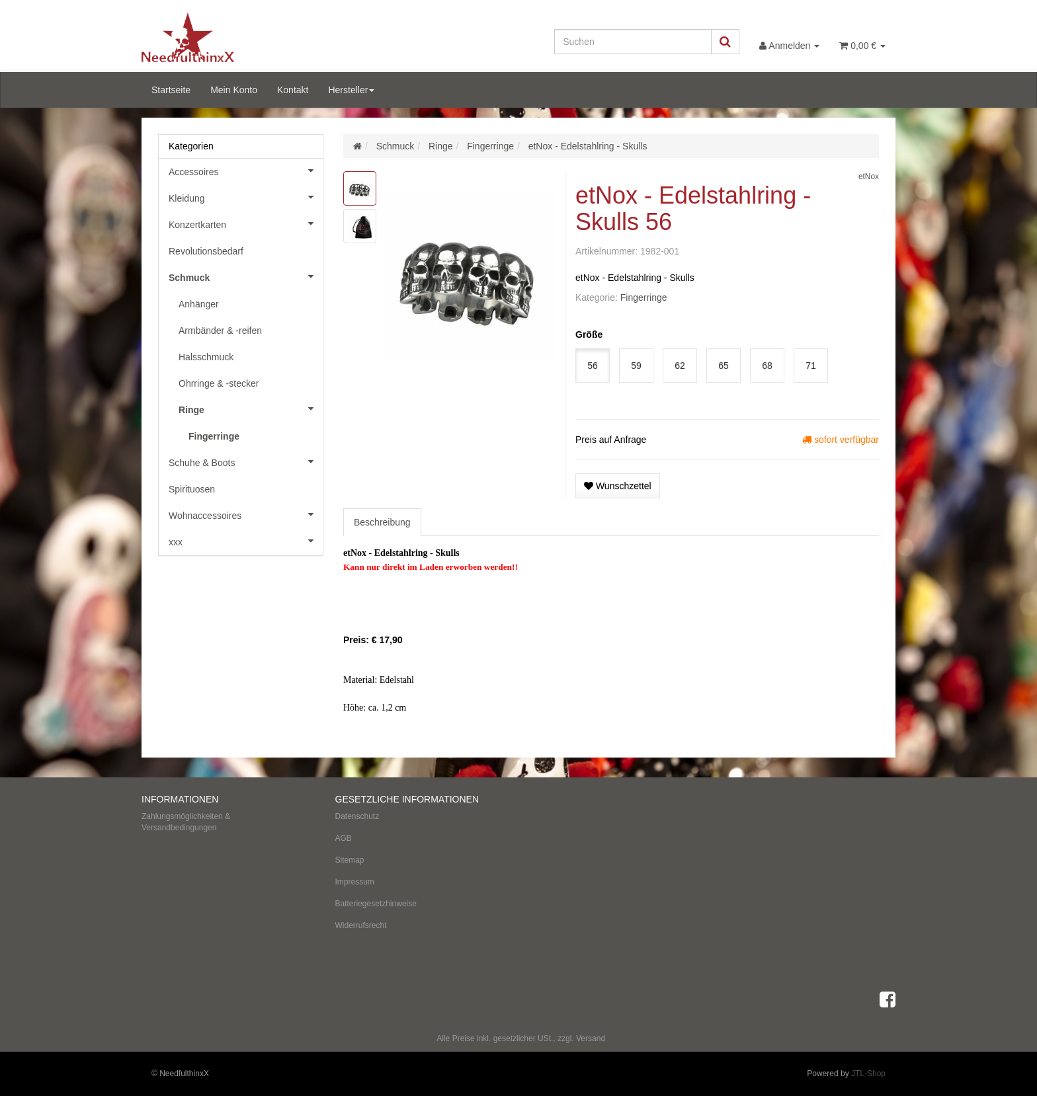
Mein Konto (233, 90)
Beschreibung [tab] (382, 522)
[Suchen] (633, 41)
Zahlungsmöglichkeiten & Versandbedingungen (186, 822)
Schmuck (246, 276)
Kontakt (292, 90)
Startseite (170, 90)
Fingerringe (643, 297)
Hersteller (351, 90)
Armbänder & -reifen (220, 330)
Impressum (354, 881)
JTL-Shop (868, 1073)
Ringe (251, 408)
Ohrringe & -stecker (219, 383)
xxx (246, 541)
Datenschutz (357, 816)
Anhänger (199, 304)
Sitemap (349, 860)
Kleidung (246, 197)
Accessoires (246, 170)
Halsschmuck (206, 357)
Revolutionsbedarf (206, 251)
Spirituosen (192, 489)
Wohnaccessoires (246, 514)
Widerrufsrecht (361, 925)
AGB (343, 838)
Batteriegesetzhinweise (376, 903)
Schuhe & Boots (246, 461)
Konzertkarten (246, 223)
